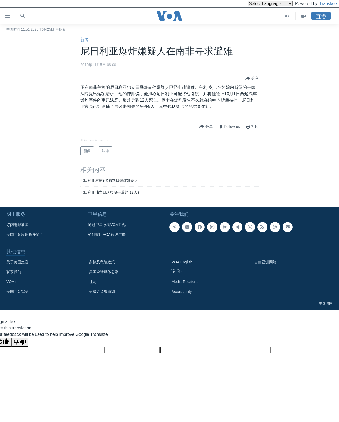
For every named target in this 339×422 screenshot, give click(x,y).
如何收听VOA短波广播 (107, 234)
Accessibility (182, 291)
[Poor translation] (19, 342)
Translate (323, 3)
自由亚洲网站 (265, 262)
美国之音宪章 (17, 291)
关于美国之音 (17, 262)
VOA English (182, 262)
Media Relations (185, 282)
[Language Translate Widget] (261, 3)
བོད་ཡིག (177, 272)
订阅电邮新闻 (17, 225)
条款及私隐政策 (102, 262)
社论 (92, 282)
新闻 (84, 39)
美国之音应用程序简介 (24, 234)
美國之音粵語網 (102, 291)
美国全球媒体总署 (104, 272)
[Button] (252, 78)
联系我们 (13, 272)
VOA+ (11, 282)
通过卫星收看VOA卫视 (107, 225)
